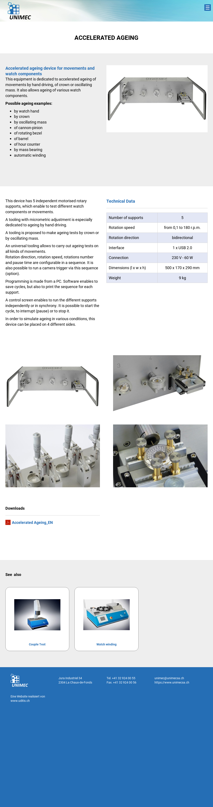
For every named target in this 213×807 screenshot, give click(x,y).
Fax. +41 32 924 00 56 (121, 682)
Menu (207, 7)
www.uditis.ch (20, 701)
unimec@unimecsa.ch (169, 678)
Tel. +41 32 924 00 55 (121, 678)
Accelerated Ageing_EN (32, 522)
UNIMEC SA (19, 10)
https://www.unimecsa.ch (172, 682)
